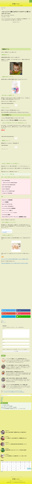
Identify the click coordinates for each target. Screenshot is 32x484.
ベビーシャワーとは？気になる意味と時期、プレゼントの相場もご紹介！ (17, 384)
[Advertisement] (16, 29)
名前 (3, 339)
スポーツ (2, 398)
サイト (3, 345)
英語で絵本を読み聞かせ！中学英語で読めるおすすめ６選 (14, 371)
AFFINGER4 (23, 482)
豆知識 (2, 401)
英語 (1, 400)
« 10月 (2, 471)
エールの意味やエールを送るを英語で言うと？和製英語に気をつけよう (16, 438)
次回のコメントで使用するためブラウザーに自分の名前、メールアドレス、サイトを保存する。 (15, 349)
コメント (3, 328)
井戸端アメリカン (16, 3)
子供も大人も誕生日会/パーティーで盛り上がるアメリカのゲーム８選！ (14, 263)
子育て (2, 399)
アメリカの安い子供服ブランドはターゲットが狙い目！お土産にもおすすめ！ (17, 365)
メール (3, 342)
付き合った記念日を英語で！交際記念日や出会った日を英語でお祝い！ (16, 432)
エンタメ (2, 397)
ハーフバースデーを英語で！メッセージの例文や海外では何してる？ (16, 358)
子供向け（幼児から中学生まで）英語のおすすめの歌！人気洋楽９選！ (16, 378)
